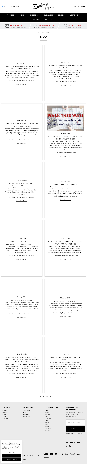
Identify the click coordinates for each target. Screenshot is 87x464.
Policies (37, 20)
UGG (46, 410)
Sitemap (5, 418)
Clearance (49, 15)
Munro (47, 426)
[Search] (71, 6)
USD (5, 6)
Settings (11, 452)
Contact (49, 20)
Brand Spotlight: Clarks (65, 184)
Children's (35, 15)
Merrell (47, 412)
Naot (46, 420)
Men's (23, 15)
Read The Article (21, 84)
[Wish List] (74, 6)
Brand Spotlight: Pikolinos (21, 183)
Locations (75, 15)
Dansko (47, 414)
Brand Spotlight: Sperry (21, 242)
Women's (11, 15)
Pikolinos (48, 428)
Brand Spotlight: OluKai (22, 300)
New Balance (49, 418)
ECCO (46, 416)
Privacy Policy (7, 448)
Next (48, 396)
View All (47, 430)
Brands (62, 15)
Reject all (11, 456)
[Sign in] (78, 6)
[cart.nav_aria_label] (82, 6)
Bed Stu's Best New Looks (65, 301)
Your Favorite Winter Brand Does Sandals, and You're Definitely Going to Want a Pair (22, 359)
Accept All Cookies (11, 459)
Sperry (47, 422)
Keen (46, 424)
